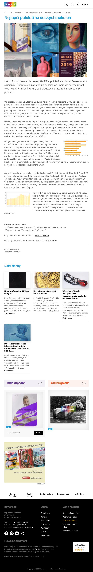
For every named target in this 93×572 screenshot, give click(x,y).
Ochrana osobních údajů (70, 525)
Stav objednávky (69, 520)
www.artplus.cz (42, 235)
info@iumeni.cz (39, 549)
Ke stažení (45, 528)
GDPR (43, 531)
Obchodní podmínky (71, 513)
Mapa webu (45, 535)
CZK (84, 4)
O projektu (45, 513)
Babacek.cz (62, 569)
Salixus (42, 569)
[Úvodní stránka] (10, 4)
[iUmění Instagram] (12, 533)
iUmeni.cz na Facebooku (23, 527)
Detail (38, 433)
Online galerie (60, 383)
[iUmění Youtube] (17, 533)
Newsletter (45, 520)
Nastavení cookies (70, 530)
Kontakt (44, 517)
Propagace (45, 524)
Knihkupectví (16, 383)
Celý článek (11, 313)
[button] (22, 533)
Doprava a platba (69, 517)
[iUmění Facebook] (6, 533)
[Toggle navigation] (66, 4)
